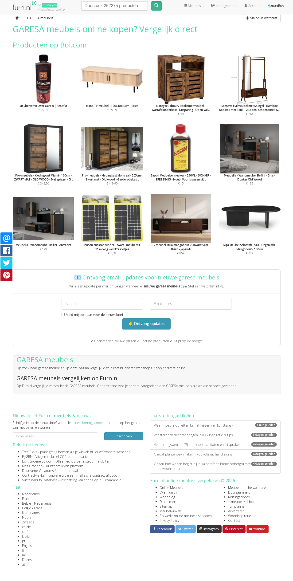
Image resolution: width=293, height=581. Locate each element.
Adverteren (236, 511)
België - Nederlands (37, 503)
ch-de (26, 527)
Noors (26, 517)
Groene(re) (49, 5)
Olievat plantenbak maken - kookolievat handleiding (215, 454)
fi (23, 550)
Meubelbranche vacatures (247, 487)
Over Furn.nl (168, 492)
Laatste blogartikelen (172, 415)
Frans (26, 498)
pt (23, 541)
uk (24, 555)
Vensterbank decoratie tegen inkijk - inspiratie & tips (215, 435)
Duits (26, 536)
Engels (27, 545)
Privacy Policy (169, 520)
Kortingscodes (239, 497)
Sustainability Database (40, 480)
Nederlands (31, 494)
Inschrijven (124, 436)
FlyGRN (27, 456)
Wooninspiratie (239, 516)
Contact (234, 520)
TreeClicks (29, 452)
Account (252, 6)
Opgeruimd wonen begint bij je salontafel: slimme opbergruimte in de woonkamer (215, 466)
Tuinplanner (237, 506)
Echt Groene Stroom (37, 461)
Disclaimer (167, 501)
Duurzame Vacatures (38, 470)
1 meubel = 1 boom (243, 501)
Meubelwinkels (171, 511)
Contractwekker (34, 475)
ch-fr (25, 531)
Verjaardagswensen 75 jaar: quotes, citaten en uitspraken (215, 444)
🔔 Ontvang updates (146, 323)
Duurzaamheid (239, 492)
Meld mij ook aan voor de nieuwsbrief (92, 314)
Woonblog (167, 497)
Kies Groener (32, 466)
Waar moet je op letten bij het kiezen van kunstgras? (215, 425)
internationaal (67, 470)
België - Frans (32, 508)
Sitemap (166, 506)
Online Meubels (171, 487)
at (23, 564)
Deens (27, 559)
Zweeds (28, 522)
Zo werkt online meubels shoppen (186, 516)
